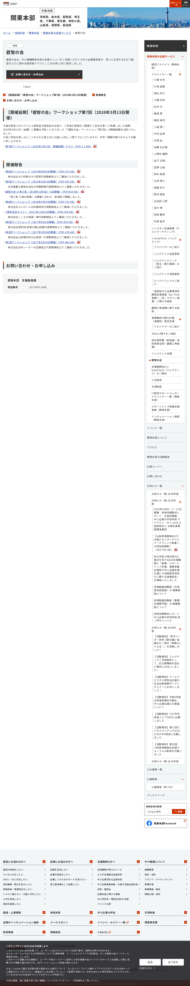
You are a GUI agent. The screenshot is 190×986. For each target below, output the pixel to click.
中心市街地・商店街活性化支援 (113, 897)
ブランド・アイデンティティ (159, 877)
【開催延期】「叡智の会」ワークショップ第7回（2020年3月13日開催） (48, 93)
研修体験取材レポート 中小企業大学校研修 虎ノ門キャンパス (168, 615)
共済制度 (157, 385)
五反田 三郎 (160, 199)
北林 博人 (159, 179)
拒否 (150, 962)
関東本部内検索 (154, 805)
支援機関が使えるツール (109, 868)
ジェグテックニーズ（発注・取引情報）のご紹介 (166, 262)
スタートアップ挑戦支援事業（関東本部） (166, 406)
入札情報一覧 (154, 768)
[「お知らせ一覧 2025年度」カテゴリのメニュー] (180, 500)
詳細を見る (145, 968)
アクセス (152, 445)
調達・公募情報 (24, 911)
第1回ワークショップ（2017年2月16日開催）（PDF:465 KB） (43, 241)
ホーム (7, 31)
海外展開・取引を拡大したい (17, 882)
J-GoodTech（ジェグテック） (164, 238)
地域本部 (20, 31)
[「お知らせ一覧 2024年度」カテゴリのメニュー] (180, 628)
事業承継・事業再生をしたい (17, 887)
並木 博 (158, 206)
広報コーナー (154, 465)
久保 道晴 (159, 85)
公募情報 (152, 777)
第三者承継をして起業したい (64, 882)
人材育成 (157, 378)
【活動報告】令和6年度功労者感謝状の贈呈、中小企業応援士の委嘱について (167, 700)
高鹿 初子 (159, 186)
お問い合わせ (154, 474)
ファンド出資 (104, 902)
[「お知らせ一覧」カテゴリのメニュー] (182, 484)
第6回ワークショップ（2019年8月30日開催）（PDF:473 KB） (43, 170)
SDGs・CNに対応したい (15, 877)
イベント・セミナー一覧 (118, 921)
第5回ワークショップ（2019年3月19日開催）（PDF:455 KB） (43, 180)
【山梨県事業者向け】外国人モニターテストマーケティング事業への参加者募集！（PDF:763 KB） (166, 541)
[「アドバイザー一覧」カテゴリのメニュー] (180, 73)
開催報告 (101, 93)
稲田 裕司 (159, 118)
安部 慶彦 (159, 213)
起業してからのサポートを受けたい (68, 877)
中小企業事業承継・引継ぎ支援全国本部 (117, 882)
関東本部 (34, 31)
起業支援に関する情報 (108, 892)
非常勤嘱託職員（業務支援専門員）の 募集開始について (167, 602)
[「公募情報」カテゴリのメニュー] (182, 777)
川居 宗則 (159, 98)
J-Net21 (118, 931)
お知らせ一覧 (154, 484)
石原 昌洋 (159, 220)
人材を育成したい (12, 897)
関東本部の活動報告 (158, 455)
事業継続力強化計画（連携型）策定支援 (163, 317)
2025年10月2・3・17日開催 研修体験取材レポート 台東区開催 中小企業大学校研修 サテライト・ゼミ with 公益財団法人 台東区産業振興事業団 (168, 518)
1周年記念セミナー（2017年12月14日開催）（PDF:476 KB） (42, 210)
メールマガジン (71, 921)
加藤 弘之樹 (160, 145)
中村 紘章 (159, 132)
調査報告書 (166, 921)
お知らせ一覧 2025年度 (164, 500)
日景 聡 (158, 139)
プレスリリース (156, 793)
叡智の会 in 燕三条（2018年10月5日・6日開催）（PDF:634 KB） (45, 190)
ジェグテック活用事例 (166, 272)
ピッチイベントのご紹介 (166, 280)
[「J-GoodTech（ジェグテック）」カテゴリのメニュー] (180, 238)
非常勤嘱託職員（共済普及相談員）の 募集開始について (167, 588)
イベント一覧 (154, 426)
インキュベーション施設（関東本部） (166, 416)
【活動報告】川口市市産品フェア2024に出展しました (167, 715)
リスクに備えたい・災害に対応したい (22, 892)
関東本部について (157, 436)
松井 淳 (158, 105)
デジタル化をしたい (13, 872)
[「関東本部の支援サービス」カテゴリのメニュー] (182, 55)
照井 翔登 (159, 193)
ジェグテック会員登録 (166, 252)
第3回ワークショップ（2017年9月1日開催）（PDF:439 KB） (42, 220)
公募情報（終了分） (163, 785)
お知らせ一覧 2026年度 (165, 492)
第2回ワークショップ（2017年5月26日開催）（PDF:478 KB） (43, 230)
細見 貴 (158, 112)
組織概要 (149, 868)
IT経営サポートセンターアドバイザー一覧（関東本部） (166, 395)
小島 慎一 (159, 125)
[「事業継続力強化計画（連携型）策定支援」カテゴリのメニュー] (180, 318)
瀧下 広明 (159, 159)
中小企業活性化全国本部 (109, 877)
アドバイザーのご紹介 (166, 245)
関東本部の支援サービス (57, 31)
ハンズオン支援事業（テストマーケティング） (166, 228)
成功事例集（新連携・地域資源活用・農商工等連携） (166, 342)
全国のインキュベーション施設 (24, 921)
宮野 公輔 (159, 166)
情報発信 (71, 931)
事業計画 (149, 882)
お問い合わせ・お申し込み (22, 98)
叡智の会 (157, 358)
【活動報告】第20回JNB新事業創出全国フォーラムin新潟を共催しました (168, 748)
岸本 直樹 (159, 172)
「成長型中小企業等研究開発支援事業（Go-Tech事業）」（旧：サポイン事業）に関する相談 (166, 294)
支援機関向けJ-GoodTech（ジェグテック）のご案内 (165, 368)
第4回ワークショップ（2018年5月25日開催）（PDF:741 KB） (43, 200)
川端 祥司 (159, 78)
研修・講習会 (104, 887)
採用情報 (24, 931)
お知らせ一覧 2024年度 (164, 627)
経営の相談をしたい (13, 868)
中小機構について (166, 860)
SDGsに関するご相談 (164, 332)
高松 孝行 (159, 91)
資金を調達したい (12, 902)
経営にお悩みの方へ (24, 860)
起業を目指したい (59, 868)
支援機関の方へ (118, 860)
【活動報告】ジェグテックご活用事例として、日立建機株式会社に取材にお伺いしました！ (166, 661)
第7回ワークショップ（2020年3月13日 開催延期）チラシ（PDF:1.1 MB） (51, 145)
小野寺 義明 (160, 152)
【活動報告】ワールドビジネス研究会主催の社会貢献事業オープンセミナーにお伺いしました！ (166, 681)
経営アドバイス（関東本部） (166, 64)
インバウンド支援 (162, 352)
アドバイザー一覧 (162, 73)
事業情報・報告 (152, 887)
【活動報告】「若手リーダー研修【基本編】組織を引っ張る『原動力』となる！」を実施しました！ (167, 641)
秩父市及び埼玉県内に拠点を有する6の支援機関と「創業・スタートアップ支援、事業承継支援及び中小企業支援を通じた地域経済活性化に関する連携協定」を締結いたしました (167, 566)
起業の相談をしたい (60, 872)
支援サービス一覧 (175, 3)
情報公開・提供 (152, 892)
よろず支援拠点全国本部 (109, 872)
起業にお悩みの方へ (71, 860)
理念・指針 (150, 872)
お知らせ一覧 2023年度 (165, 760)
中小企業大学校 (118, 911)
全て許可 (173, 962)
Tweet (27, 85)
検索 (179, 810)
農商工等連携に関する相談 (166, 307)
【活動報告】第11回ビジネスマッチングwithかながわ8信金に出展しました (167, 731)
